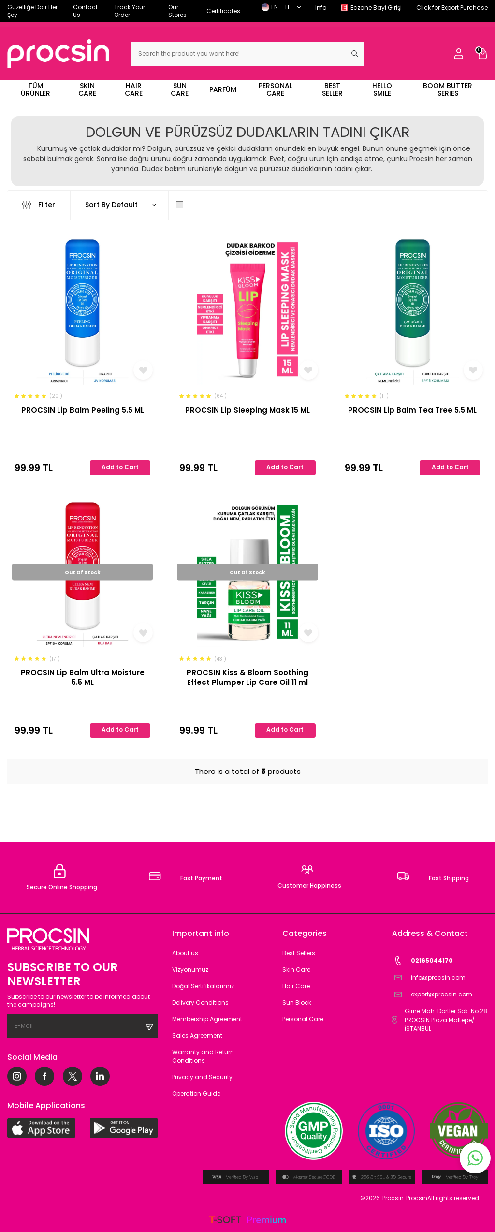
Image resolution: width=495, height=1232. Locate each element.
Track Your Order (129, 11)
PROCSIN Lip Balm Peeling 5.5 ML (82, 410)
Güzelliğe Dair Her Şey (32, 11)
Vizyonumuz (190, 969)
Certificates (223, 11)
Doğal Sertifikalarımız (203, 986)
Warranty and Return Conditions (203, 1056)
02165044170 (422, 960)
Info (320, 7)
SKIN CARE (87, 89)
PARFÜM (222, 89)
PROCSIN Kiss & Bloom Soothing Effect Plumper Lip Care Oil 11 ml (247, 677)
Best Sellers (298, 953)
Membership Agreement (207, 1019)
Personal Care (302, 1019)
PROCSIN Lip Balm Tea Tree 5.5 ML (412, 410)
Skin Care (296, 969)
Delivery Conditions (200, 1002)
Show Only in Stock (214, 204)
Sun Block (296, 1002)
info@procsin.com (429, 977)
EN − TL (281, 7)
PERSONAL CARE (275, 89)
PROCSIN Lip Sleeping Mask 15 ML (247, 410)
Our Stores (177, 11)
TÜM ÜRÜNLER (35, 89)
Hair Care (296, 986)
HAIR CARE (134, 89)
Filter (38, 204)
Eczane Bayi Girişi (376, 7)
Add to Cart (120, 467)
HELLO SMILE (382, 89)
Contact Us (85, 11)
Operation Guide (196, 1093)
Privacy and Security (202, 1077)
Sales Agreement (197, 1035)
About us (185, 953)
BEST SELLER (332, 89)
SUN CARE (180, 89)
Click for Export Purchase (452, 7)
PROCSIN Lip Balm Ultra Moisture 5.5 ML (83, 677)
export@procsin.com (432, 994)
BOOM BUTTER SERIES (447, 89)
